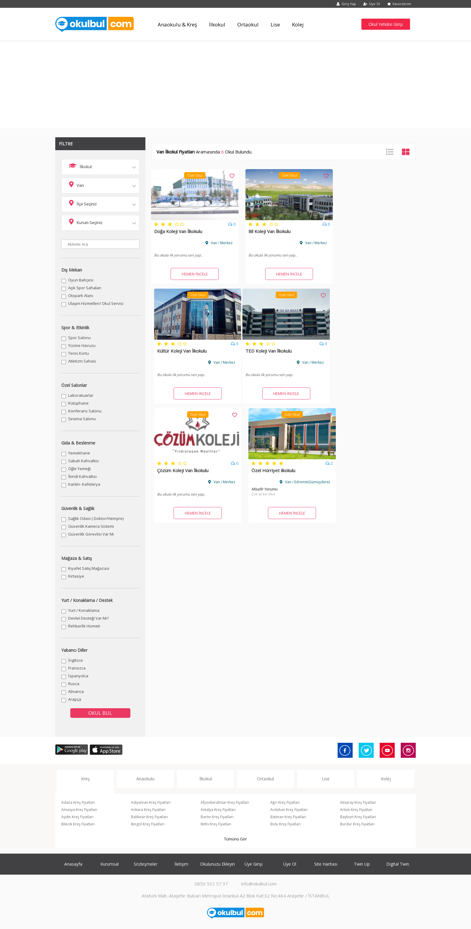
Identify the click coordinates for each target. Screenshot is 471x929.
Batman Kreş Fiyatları (288, 816)
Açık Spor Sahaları (84, 287)
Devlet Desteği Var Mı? (88, 618)
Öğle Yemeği (79, 468)
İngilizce (75, 660)
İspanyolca (78, 676)
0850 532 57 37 (211, 884)
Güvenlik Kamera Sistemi (91, 526)
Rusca (73, 683)
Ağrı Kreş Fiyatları (285, 802)
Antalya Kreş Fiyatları (218, 809)
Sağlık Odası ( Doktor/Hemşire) (95, 518)
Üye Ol (371, 4)
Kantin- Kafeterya (84, 484)
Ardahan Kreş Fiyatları (289, 809)
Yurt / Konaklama (83, 610)
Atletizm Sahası (82, 361)
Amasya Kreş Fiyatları (79, 809)
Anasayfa (73, 864)
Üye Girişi (254, 864)
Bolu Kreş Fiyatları (285, 824)
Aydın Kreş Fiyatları (77, 816)
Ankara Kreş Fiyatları (148, 809)
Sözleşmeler (145, 864)
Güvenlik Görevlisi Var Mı (91, 534)
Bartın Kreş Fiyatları (217, 816)
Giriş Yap (346, 4)
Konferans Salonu (85, 411)
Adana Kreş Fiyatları (78, 802)
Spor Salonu (79, 337)
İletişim (181, 864)
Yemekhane (79, 453)
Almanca (76, 691)
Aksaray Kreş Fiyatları (358, 802)
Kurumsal (109, 864)
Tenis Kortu (78, 353)
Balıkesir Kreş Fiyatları (149, 816)
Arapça (74, 699)
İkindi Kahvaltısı (82, 476)
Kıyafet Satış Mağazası (88, 568)
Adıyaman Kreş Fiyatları (151, 802)
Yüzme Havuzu (82, 345)
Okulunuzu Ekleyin (217, 864)
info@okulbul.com (259, 884)
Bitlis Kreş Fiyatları (216, 824)
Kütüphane (78, 403)
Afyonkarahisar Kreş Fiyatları (225, 802)
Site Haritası (325, 864)
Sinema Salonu (82, 418)
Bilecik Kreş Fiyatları (78, 824)
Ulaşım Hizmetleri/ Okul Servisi (95, 303)
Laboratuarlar (80, 395)
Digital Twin (397, 864)
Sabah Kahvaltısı (83, 460)
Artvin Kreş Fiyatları (356, 809)
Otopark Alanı (80, 295)
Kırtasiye (76, 576)
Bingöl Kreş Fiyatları (147, 824)
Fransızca (77, 668)
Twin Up (362, 864)
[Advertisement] (235, 86)
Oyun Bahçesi (80, 280)
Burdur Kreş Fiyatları (357, 824)
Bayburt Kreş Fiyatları (358, 816)
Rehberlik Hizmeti (84, 626)
